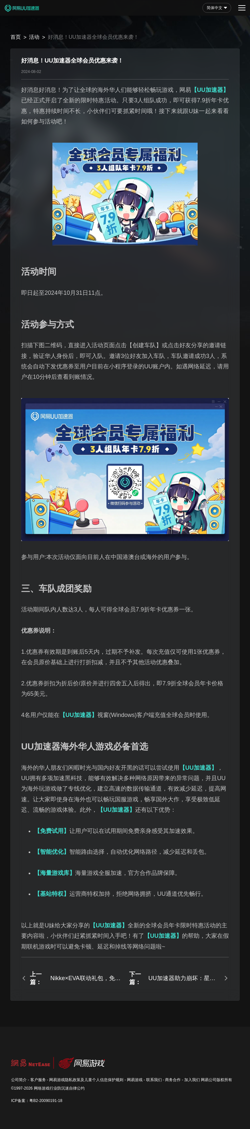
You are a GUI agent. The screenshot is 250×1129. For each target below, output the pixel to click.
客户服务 (38, 1080)
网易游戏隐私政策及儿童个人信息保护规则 (86, 1080)
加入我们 (192, 1080)
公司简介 (19, 1080)
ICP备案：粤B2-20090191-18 (36, 1100)
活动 (34, 37)
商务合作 (173, 1080)
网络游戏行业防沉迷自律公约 (59, 1088)
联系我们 (154, 1080)
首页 (15, 37)
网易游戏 (135, 1080)
